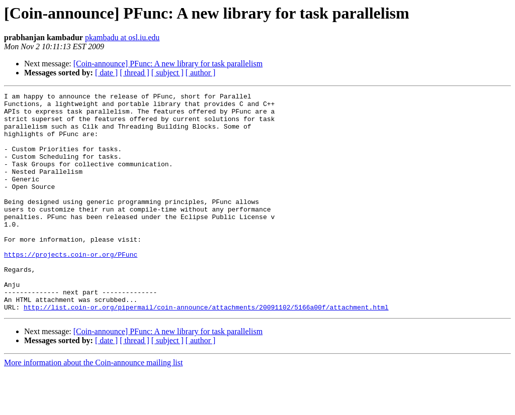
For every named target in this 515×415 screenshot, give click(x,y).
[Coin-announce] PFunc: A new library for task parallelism (168, 63)
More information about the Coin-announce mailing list (93, 406)
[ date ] (106, 72)
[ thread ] (134, 72)
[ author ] (201, 72)
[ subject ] (167, 72)
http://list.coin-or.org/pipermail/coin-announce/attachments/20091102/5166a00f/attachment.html (206, 350)
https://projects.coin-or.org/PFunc (70, 287)
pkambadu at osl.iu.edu (122, 37)
